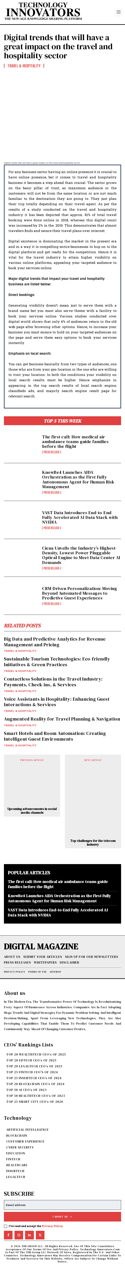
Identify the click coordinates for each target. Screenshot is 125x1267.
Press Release (51, 452)
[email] (62, 1205)
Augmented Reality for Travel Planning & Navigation (62, 719)
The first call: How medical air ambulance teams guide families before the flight (75, 441)
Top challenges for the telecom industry (93, 842)
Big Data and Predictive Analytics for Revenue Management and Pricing (55, 642)
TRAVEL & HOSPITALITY (20, 650)
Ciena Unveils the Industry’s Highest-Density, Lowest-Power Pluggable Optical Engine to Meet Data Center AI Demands (81, 555)
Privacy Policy (52, 1226)
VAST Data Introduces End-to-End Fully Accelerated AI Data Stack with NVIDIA (80, 517)
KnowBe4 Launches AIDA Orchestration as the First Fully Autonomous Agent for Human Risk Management (78, 479)
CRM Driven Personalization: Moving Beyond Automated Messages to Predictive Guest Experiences (79, 593)
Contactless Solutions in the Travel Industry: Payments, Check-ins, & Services (53, 682)
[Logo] (60, 12)
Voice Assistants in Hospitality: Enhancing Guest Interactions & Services (57, 702)
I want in (62, 1217)
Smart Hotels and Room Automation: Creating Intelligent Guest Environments (55, 736)
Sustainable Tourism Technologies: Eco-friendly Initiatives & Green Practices (57, 662)
